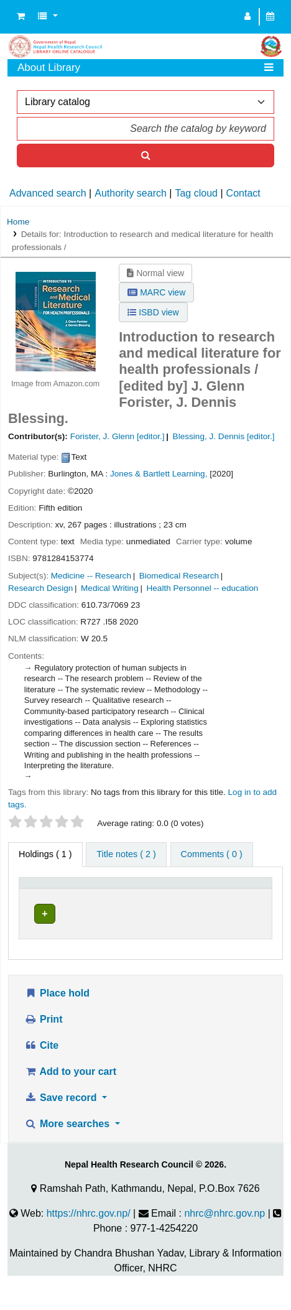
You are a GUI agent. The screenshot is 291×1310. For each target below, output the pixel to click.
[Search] (145, 155)
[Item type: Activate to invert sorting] (44, 894)
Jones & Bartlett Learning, (158, 473)
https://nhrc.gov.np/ (89, 1237)
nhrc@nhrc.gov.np (224, 1237)
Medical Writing (110, 588)
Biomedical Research (179, 575)
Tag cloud (196, 193)
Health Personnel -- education (202, 588)
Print (43, 1043)
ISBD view (152, 312)
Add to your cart (70, 1095)
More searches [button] (68, 1148)
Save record (61, 1122)
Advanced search (47, 193)
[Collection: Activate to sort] (187, 894)
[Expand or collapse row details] (246, 938)
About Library (48, 67)
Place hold (57, 1017)
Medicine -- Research (91, 575)
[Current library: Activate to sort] (111, 894)
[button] (21, 17)
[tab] (126, 854)
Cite (41, 1069)
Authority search (131, 193)
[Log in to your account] (248, 17)
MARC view (156, 292)
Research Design (40, 588)
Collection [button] (180, 900)
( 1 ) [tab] (45, 854)
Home (18, 221)
